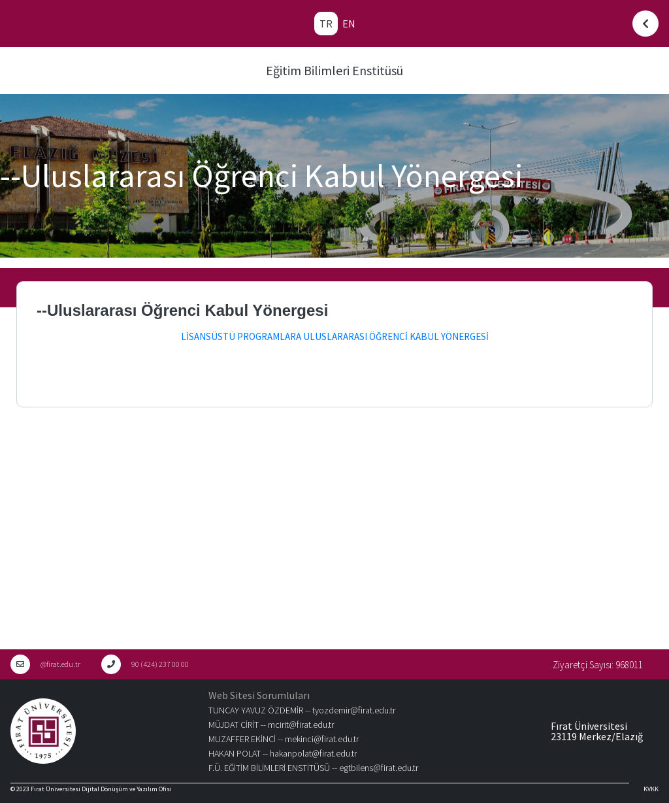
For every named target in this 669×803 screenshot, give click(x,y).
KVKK (651, 789)
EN (348, 23)
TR (326, 23)
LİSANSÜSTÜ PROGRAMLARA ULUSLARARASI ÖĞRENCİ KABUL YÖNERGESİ (335, 336)
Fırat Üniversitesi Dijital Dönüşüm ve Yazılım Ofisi (101, 789)
